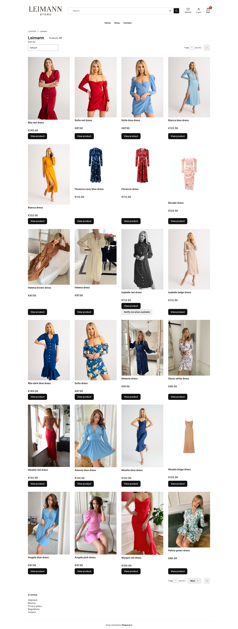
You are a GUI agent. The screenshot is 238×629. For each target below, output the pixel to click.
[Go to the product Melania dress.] (142, 348)
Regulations (33, 609)
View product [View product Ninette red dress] (37, 484)
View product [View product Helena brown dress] (37, 312)
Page (186, 47)
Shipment (32, 600)
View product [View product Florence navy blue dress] (84, 221)
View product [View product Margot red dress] (131, 571)
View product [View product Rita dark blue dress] (37, 396)
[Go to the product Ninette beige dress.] (189, 435)
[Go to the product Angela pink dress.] (96, 523)
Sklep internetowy (118, 625)
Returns (32, 603)
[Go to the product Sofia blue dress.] (142, 87)
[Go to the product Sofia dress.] (96, 350)
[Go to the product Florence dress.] (142, 165)
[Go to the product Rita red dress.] (49, 88)
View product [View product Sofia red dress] (84, 136)
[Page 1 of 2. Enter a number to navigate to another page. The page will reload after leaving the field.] (191, 47)
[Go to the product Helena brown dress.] (49, 257)
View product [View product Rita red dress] (37, 136)
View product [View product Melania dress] (131, 396)
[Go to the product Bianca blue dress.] (189, 87)
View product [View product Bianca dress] (37, 221)
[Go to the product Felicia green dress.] (189, 520)
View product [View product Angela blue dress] (37, 571)
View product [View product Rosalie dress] (178, 221)
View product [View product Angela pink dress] (84, 571)
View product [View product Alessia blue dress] (84, 484)
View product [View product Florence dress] (131, 221)
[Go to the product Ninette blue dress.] (142, 436)
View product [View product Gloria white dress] (178, 396)
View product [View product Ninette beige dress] (178, 484)
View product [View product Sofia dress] (84, 396)
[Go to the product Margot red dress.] (142, 523)
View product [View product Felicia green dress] (178, 571)
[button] (176, 10)
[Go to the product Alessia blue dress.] (96, 436)
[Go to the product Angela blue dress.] (49, 523)
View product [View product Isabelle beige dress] (178, 312)
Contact (32, 612)
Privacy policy (35, 606)
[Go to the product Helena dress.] (96, 257)
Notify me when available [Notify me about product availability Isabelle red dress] (137, 312)
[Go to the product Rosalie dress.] (189, 172)
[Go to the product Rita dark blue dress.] (49, 350)
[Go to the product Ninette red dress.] (49, 436)
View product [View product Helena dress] (84, 312)
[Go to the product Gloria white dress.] (189, 348)
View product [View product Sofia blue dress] (131, 136)
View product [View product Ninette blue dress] (131, 484)
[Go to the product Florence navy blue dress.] (96, 165)
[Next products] (195, 581)
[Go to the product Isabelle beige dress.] (189, 259)
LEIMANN (32, 31)
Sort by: (32, 41)
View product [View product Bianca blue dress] (178, 136)
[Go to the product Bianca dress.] (49, 174)
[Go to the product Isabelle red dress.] (142, 259)
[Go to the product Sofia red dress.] (96, 87)
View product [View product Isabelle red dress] (131, 306)
